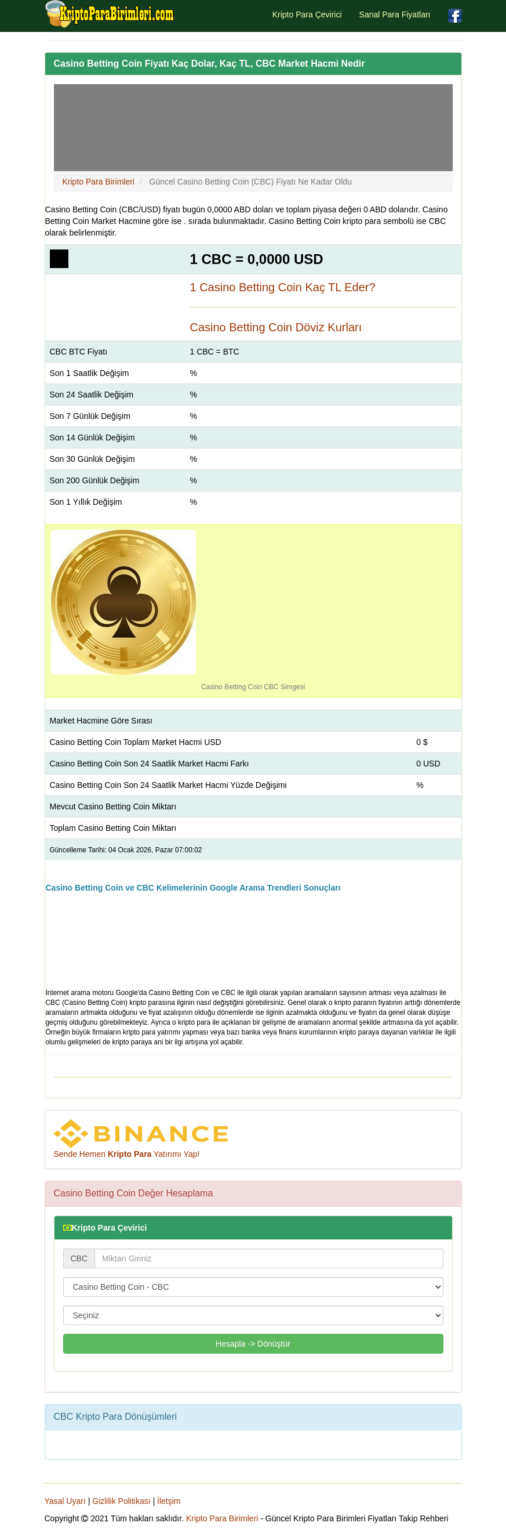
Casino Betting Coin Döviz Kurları (276, 327)
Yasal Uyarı (65, 1501)
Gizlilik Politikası (121, 1501)
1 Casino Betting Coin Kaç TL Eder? (282, 287)
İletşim (168, 1501)
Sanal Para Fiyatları (395, 14)
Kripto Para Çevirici (307, 14)
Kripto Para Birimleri (222, 1518)
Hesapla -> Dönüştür (253, 1343)
